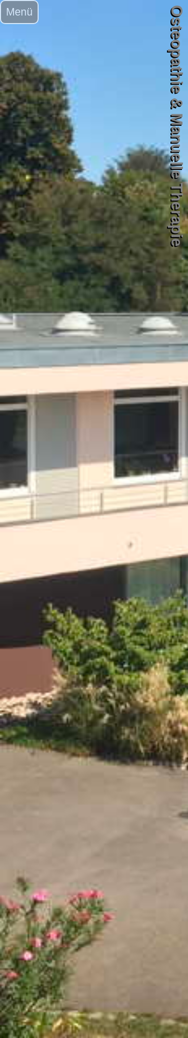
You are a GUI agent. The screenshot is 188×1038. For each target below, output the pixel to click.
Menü (19, 12)
